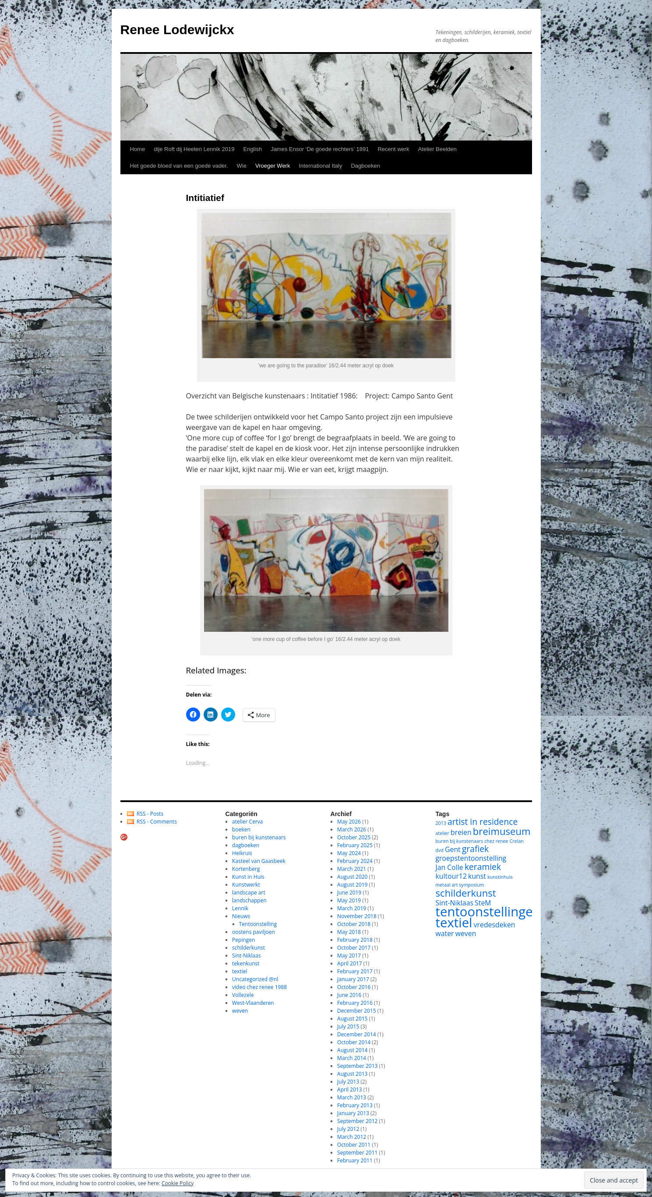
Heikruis (242, 853)
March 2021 (351, 869)
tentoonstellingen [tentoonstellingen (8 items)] (488, 911)
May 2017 (349, 955)
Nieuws (241, 916)
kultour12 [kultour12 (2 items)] (451, 876)
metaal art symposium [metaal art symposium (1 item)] (460, 885)
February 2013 (355, 1105)
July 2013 (348, 1081)
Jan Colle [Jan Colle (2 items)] (449, 867)
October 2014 (353, 1042)
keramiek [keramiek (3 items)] (483, 867)
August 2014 (352, 1050)
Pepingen (243, 940)
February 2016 (355, 1003)
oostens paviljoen (253, 932)
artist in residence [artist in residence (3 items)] (483, 821)
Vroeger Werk (272, 165)
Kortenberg (246, 869)
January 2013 (353, 1113)
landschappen (249, 900)
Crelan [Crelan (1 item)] (517, 841)
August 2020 (352, 876)
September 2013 (357, 1066)
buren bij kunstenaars (258, 837)
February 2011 (355, 1160)
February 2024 (355, 861)
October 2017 (353, 947)
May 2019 (349, 900)
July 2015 (348, 1026)
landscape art (248, 892)
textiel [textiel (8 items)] (454, 922)
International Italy (320, 165)
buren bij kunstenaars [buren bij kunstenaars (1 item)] (459, 841)
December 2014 (356, 1034)
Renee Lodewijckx (177, 29)
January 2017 (353, 979)
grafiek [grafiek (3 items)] (475, 849)
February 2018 (355, 940)
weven (240, 1010)
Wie (242, 165)
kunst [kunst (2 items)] (477, 876)
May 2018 (349, 932)
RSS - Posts (150, 813)
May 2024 (349, 853)
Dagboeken (365, 165)
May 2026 (349, 821)
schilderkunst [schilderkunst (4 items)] (466, 892)
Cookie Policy (178, 1183)
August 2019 (352, 884)
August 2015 (352, 1018)
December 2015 (356, 1010)
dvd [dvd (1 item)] (440, 850)
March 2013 (351, 1097)
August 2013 (352, 1073)
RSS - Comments (157, 821)
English (252, 149)
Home (137, 149)
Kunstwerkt (246, 884)
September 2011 (357, 1152)
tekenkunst (245, 963)
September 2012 (357, 1121)
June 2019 (349, 892)
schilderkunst (248, 947)
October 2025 (353, 837)
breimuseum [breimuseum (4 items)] (502, 831)
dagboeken (245, 845)
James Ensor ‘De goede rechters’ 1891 (320, 149)
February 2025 (355, 845)
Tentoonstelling (258, 924)
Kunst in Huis (248, 876)
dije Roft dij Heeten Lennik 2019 (194, 149)
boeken (241, 829)
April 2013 (349, 1089)
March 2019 (351, 908)
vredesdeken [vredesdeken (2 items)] (494, 924)
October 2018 (353, 924)
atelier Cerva (247, 821)
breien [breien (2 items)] (461, 832)
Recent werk (393, 149)
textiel (239, 971)
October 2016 (353, 987)
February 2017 (355, 971)
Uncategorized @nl (255, 979)
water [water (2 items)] (445, 933)
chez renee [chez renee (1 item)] (496, 841)
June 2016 (349, 995)
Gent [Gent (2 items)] (453, 849)
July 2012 (348, 1129)
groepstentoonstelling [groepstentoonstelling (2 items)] (471, 858)
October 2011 (353, 1144)
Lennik (240, 908)
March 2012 (351, 1137)
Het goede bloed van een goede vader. (179, 165)
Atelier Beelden (437, 149)
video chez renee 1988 (259, 987)
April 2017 (349, 963)
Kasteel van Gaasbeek (258, 861)
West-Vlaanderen (253, 1003)
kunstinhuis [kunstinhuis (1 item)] (500, 877)
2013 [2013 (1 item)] (441, 823)
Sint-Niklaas (246, 955)
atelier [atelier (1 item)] (442, 833)
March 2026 (351, 829)
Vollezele (243, 995)
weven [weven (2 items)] (465, 933)
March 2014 (351, 1058)
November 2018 (357, 916)
